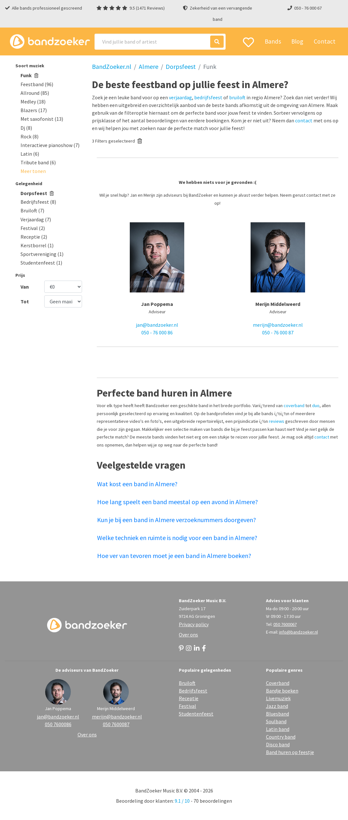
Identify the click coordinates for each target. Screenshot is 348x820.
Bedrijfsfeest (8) (38, 202)
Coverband (277, 683)
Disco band (278, 744)
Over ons (188, 634)
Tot (25, 301)
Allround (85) (35, 93)
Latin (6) (30, 154)
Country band (280, 737)
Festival (187, 706)
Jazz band (277, 706)
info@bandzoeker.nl (298, 632)
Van (25, 286)
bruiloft (237, 97)
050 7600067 (285, 624)
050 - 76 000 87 (278, 332)
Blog (297, 41)
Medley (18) (33, 101)
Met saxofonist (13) (42, 119)
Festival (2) (33, 228)
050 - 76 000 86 (157, 332)
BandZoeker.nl (111, 66)
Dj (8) (26, 128)
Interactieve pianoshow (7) (50, 145)
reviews (276, 421)
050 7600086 (58, 724)
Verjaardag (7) (36, 219)
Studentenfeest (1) (41, 262)
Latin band (277, 729)
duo (315, 405)
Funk (29, 75)
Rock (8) (29, 136)
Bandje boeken (282, 690)
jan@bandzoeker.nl (157, 325)
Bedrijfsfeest (193, 690)
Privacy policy (194, 624)
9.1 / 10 (182, 801)
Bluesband (277, 713)
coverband (294, 405)
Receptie (188, 698)
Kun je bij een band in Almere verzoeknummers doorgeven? (176, 520)
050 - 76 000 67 (308, 8)
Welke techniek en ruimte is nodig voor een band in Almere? (177, 538)
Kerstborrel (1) (37, 245)
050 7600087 (116, 724)
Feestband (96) (37, 84)
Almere (148, 66)
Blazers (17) (34, 110)
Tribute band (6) (38, 162)
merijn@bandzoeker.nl (278, 325)
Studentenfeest (196, 713)
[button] (33, 171)
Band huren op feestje (290, 752)
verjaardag (180, 97)
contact (303, 120)
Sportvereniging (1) (42, 254)
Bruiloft (187, 683)
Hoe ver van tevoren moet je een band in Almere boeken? (174, 556)
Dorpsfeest (37, 193)
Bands (273, 41)
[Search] (160, 42)
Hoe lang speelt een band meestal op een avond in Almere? (177, 502)
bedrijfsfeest (208, 97)
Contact (325, 41)
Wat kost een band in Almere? (137, 484)
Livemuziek (278, 698)
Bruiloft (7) (32, 210)
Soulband (276, 721)
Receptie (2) (34, 237)
